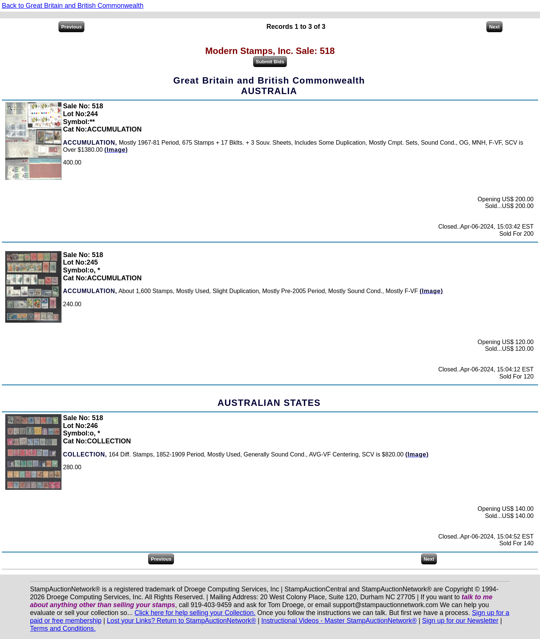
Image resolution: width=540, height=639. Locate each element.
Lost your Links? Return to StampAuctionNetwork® (181, 620)
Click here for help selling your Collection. (195, 613)
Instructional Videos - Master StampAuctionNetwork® (339, 620)
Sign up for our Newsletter (460, 620)
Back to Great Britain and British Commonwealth (72, 5)
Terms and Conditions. (63, 628)
